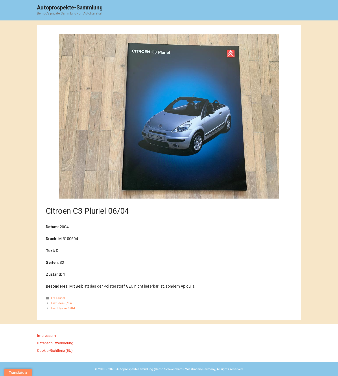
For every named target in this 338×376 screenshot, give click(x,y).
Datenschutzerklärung (55, 343)
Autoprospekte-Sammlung (70, 7)
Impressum (46, 335)
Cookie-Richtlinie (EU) (55, 350)
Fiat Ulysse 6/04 (63, 308)
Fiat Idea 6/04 (61, 303)
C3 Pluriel (58, 298)
